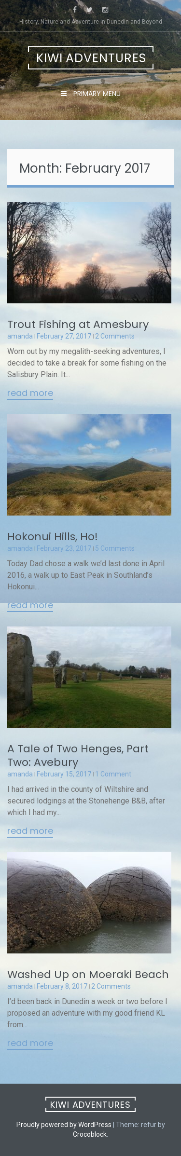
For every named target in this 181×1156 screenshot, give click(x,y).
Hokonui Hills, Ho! (52, 536)
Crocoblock (90, 1134)
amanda (20, 336)
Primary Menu (96, 93)
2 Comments (115, 336)
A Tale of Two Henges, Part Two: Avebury (78, 755)
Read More (30, 393)
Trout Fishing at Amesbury (78, 324)
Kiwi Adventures (91, 58)
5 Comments (115, 548)
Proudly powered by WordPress (63, 1125)
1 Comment (113, 774)
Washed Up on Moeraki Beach (88, 974)
